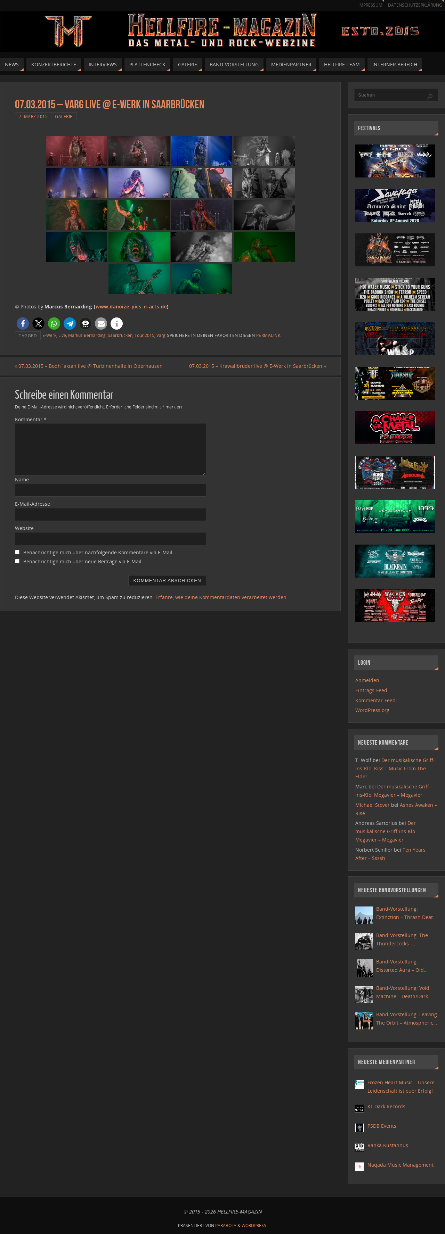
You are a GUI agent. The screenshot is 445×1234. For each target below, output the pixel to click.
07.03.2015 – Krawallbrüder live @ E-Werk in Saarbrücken (257, 366)
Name (22, 480)
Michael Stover (372, 805)
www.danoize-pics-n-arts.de (131, 306)
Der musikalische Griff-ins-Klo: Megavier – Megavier (385, 831)
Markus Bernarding (87, 335)
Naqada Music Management (400, 1164)
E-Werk (49, 335)
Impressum (367, 5)
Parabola (225, 1225)
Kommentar (31, 419)
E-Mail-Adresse (32, 503)
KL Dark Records (386, 1106)
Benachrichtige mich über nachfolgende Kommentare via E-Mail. (98, 552)
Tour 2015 (144, 335)
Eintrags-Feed (371, 690)
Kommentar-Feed (375, 700)
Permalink (268, 335)
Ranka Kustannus (387, 1145)
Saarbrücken (120, 335)
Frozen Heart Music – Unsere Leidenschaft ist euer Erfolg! (401, 1086)
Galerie (64, 116)
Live (62, 335)
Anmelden (367, 680)
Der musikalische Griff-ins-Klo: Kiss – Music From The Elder (395, 768)
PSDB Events (381, 1126)
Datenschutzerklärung (414, 5)
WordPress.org (372, 710)
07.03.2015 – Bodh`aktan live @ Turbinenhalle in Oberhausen (89, 366)
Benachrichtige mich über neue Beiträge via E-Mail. (83, 561)
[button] (23, 323)
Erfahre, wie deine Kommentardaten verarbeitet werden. (221, 597)
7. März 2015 (33, 116)
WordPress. (254, 1225)
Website (24, 528)
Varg (160, 335)
